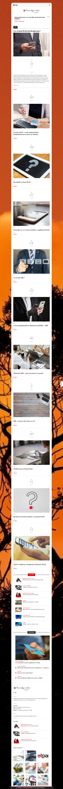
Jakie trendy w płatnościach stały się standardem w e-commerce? (33, 667)
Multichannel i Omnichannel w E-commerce (31, 601)
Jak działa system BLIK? (22, 182)
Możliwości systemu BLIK (23, 469)
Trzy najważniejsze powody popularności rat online (27, 662)
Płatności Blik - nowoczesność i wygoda (28, 373)
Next (49, 16)
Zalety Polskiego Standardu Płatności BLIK (29, 564)
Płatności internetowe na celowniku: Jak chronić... (30, 725)
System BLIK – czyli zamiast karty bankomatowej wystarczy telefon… (26, 133)
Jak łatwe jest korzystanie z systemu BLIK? (29, 517)
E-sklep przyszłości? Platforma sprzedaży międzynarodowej (34, 616)
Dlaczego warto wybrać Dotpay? (25, 673)
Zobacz (15, 138)
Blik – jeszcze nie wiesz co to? (24, 421)
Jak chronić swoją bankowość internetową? (31, 594)
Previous (47, 16)
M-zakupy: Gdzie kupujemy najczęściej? (30, 587)
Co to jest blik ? (19, 278)
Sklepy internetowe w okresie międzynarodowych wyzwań (33, 609)
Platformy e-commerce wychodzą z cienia (30, 624)
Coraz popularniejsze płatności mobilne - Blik (30, 325)
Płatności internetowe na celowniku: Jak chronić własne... (33, 579)
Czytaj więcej (16, 85)
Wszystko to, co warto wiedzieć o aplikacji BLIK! (31, 230)
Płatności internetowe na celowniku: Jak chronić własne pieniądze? (29, 17)
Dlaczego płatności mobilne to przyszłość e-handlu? (30, 678)
